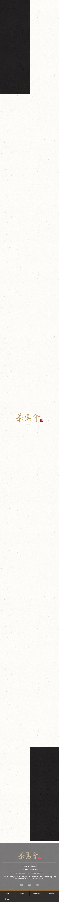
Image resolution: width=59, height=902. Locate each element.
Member (52, 893)
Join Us (29, 829)
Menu (22, 893)
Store (29, 819)
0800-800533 (37, 873)
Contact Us (39, 878)
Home (7, 899)
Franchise (36, 893)
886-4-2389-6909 (31, 865)
